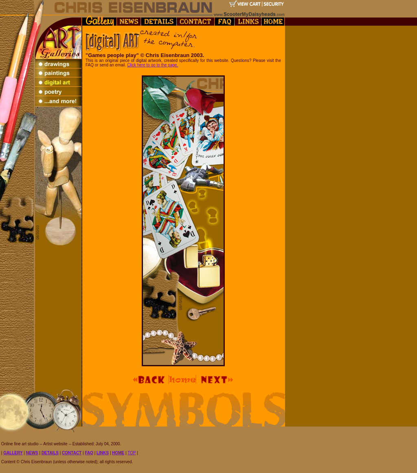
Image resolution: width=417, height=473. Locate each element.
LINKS (103, 453)
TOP (131, 453)
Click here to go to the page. (152, 65)
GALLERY (12, 453)
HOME (118, 453)
